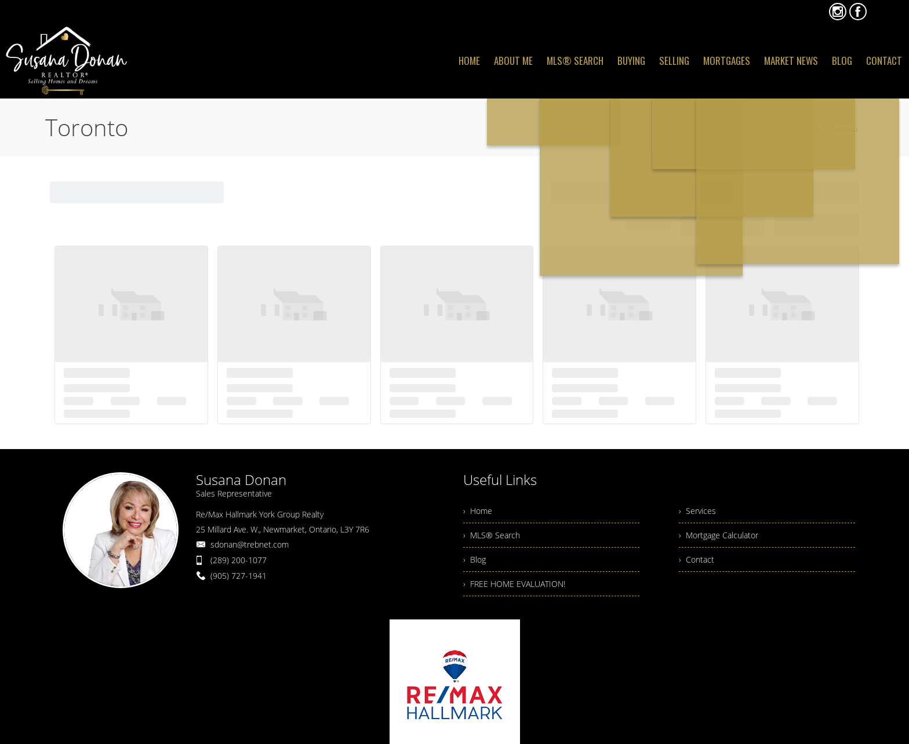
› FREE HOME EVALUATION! (514, 583)
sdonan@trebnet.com (249, 544)
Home (808, 128)
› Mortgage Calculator (718, 535)
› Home (477, 510)
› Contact (696, 559)
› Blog (474, 559)
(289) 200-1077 (238, 560)
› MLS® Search (491, 535)
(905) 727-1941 (238, 575)
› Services (697, 510)
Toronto (844, 128)
